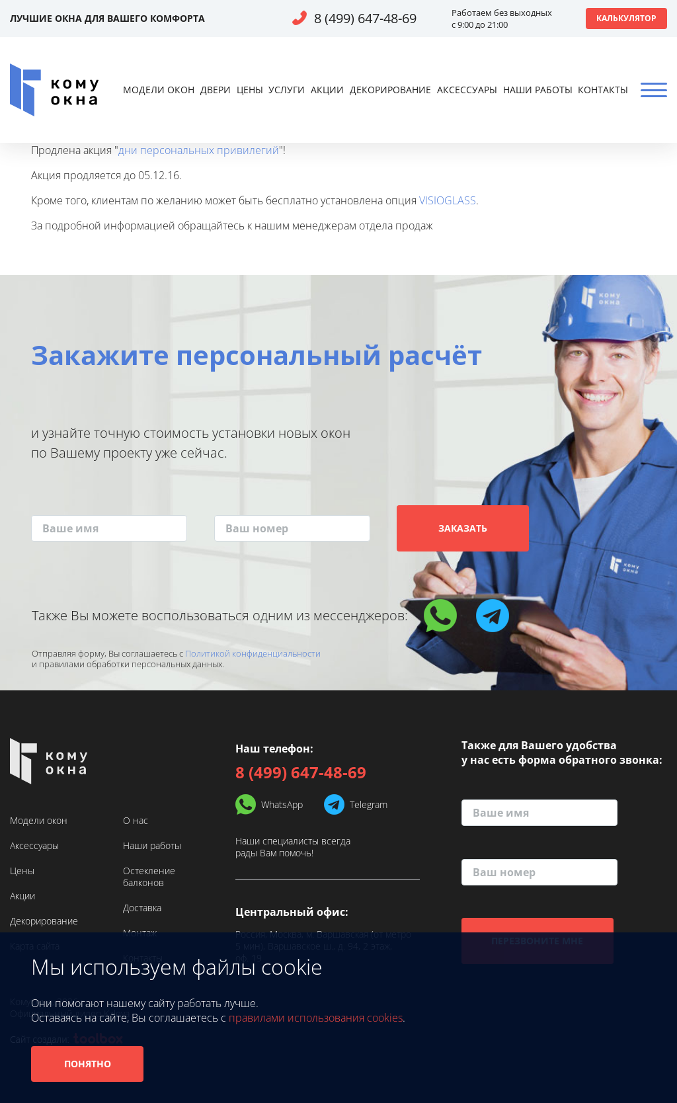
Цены (250, 89)
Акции (327, 89)
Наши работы (538, 89)
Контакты (603, 89)
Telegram (368, 804)
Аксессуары (467, 89)
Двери (215, 89)
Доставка (142, 908)
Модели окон (158, 89)
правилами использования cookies (316, 1017)
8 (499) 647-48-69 (365, 18)
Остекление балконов (149, 877)
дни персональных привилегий (198, 150)
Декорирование (390, 89)
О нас (135, 821)
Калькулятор (626, 18)
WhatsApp (282, 804)
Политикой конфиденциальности (253, 653)
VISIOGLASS (447, 200)
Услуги (286, 89)
